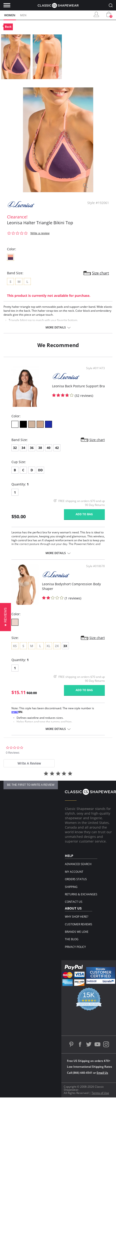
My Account (74, 872)
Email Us (102, 1073)
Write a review (39, 233)
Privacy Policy (75, 947)
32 (15, 447)
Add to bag (84, 514)
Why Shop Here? (76, 917)
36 (32, 447)
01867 (14, 712)
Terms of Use (100, 1093)
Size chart (100, 273)
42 (57, 447)
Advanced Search (78, 864)
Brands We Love (76, 932)
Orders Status (76, 879)
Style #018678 (95, 566)
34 (23, 447)
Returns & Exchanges (81, 894)
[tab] (29, 763)
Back (8, 27)
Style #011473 (95, 368)
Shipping (71, 887)
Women (9, 15)
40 (48, 447)
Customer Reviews (78, 924)
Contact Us (73, 902)
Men (23, 15)
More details (56, 327)
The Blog (71, 939)
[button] (5, 617)
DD (40, 470)
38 (40, 447)
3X (65, 646)
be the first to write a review (30, 784)
